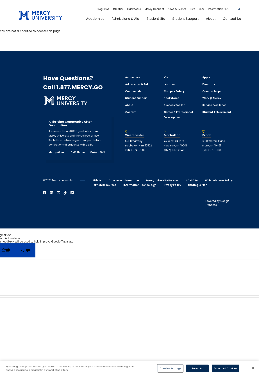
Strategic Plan (197, 185)
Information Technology (139, 185)
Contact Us (232, 18)
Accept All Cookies (225, 368)
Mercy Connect (154, 9)
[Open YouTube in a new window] (58, 193)
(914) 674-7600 (135, 150)
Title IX (96, 180)
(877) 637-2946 (174, 150)
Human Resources (104, 185)
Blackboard (134, 9)
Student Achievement (216, 112)
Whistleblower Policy (219, 180)
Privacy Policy (172, 185)
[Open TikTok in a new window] (65, 193)
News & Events (177, 9)
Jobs (202, 9)
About (211, 18)
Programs (103, 9)
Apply (206, 77)
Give (192, 9)
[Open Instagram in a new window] (51, 193)
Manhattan (172, 135)
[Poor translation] (25, 250)
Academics (95, 18)
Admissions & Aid (125, 18)
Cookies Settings (170, 368)
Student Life (155, 18)
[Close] (253, 368)
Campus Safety (174, 91)
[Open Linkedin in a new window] (72, 193)
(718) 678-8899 (212, 150)
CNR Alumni (78, 152)
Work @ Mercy (211, 98)
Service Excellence (214, 105)
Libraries (169, 84)
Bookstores (171, 98)
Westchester (134, 135)
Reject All (197, 368)
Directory (208, 84)
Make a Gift (97, 152)
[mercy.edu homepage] (40, 15)
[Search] (239, 9)
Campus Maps (211, 91)
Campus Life (133, 91)
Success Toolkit (174, 105)
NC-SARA (192, 180)
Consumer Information (124, 180)
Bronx (206, 135)
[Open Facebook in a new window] (44, 193)
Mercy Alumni (57, 152)
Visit (167, 77)
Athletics (118, 9)
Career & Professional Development (178, 114)
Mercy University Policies (162, 180)
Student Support (185, 18)
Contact (131, 112)
